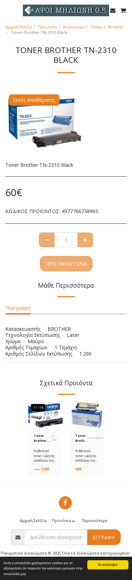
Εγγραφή (104, 537)
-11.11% (38, 407)
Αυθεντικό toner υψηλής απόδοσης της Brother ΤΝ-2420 (44, 460)
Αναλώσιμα (73, 26)
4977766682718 (97, 438)
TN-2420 (54, 438)
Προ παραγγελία (66, 263)
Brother (116, 26)
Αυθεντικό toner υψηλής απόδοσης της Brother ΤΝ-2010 (85, 460)
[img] (45, 415)
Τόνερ (96, 26)
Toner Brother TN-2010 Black (81, 438)
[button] (8, 10)
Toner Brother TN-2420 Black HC (41, 438)
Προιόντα (47, 26)
